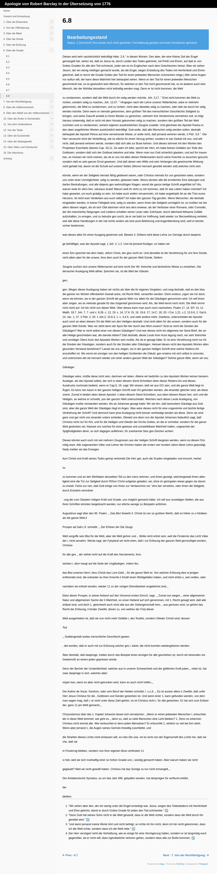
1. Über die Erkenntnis (28, 21)
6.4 (8, 73)
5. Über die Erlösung (14, 44)
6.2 (8, 61)
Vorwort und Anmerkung (16, 16)
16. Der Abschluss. (13, 152)
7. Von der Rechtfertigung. (28, 101)
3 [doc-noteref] (119, 101)
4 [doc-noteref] (200, 133)
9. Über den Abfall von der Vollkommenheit (28, 112)
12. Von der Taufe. (28, 129)
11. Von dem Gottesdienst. (28, 124)
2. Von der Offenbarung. (28, 27)
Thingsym (203, 864)
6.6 (8, 84)
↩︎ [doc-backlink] (166, 810)
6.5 (8, 78)
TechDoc (180, 864)
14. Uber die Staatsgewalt (28, 141)
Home (6, 10)
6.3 (8, 67)
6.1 (8, 56)
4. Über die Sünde (28, 38)
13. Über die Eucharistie (28, 135)
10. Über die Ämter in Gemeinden (28, 118)
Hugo (162, 864)
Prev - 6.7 (70, 855)
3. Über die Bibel (28, 33)
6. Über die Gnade (28, 50)
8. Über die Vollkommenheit (28, 107)
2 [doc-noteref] (161, 97)
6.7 (8, 90)
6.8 (8, 96)
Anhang (28, 158)
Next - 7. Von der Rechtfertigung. (186, 855)
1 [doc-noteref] (125, 56)
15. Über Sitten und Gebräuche (28, 146)
